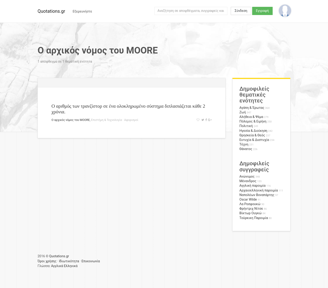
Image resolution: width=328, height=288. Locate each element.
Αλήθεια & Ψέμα (251, 117)
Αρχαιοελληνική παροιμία (258, 190)
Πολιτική (246, 126)
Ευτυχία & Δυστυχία (254, 140)
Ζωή (242, 112)
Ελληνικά (70, 266)
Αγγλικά (57, 266)
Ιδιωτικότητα (69, 261)
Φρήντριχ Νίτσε (251, 209)
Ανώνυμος (247, 176)
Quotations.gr (51, 11)
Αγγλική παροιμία (252, 186)
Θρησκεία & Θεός (252, 135)
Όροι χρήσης (47, 261)
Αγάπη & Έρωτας (251, 108)
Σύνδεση (241, 11)
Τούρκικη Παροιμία (253, 218)
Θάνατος (245, 149)
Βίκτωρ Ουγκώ (250, 213)
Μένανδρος (247, 181)
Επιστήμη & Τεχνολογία (106, 120)
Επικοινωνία (91, 261)
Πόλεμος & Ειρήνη (252, 121)
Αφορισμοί (131, 120)
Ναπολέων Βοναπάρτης (256, 195)
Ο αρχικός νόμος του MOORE (70, 120)
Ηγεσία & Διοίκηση (253, 131)
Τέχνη (243, 144)
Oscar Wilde (248, 199)
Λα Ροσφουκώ (250, 204)
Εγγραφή (262, 11)
